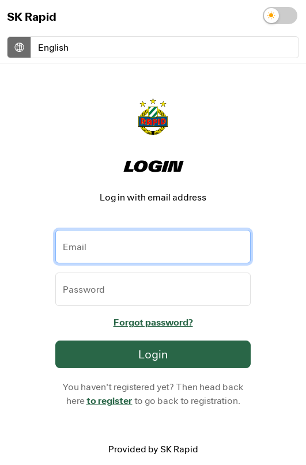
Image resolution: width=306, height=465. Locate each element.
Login (153, 354)
